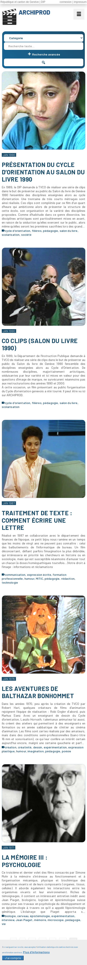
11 (53, 941)
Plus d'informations (36, 955)
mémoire (40, 920)
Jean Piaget (24, 920)
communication (15, 574)
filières (37, 230)
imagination (36, 751)
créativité (24, 747)
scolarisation (11, 234)
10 (42, 941)
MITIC (39, 578)
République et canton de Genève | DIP (22, 1)
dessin (37, 747)
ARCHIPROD (34, 12)
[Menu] (78, 14)
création (10, 747)
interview (8, 920)
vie (4, 924)
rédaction (68, 578)
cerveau (22, 916)
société (26, 234)
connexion (66, 1)
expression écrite (39, 574)
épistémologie (40, 916)
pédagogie (50, 230)
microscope (56, 920)
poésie (66, 751)
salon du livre (69, 230)
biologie (10, 916)
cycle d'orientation (17, 230)
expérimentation (55, 747)
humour (29, 578)
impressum (80, 1)
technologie (10, 582)
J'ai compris (13, 961)
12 (63, 941)
